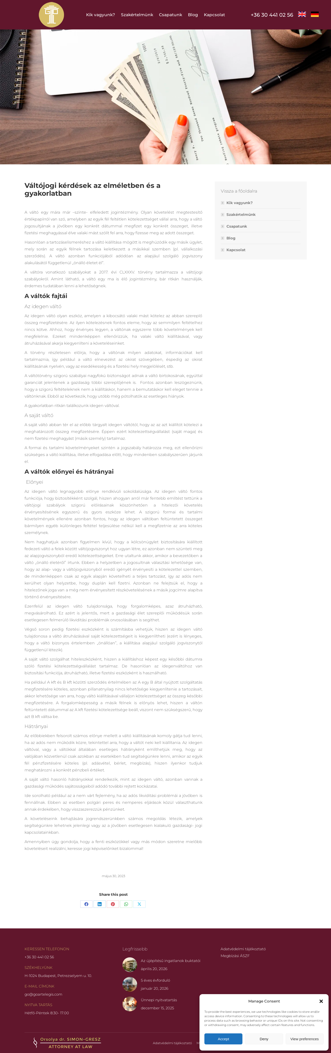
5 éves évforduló (155, 980)
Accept (223, 1039)
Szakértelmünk (241, 214)
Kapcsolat (236, 249)
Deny (264, 1039)
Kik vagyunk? (239, 202)
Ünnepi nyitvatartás (159, 1000)
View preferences (305, 1039)
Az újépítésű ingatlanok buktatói (170, 960)
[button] (321, 1001)
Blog (231, 238)
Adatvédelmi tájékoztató (243, 949)
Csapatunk (236, 226)
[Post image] (129, 964)
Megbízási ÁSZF (235, 955)
